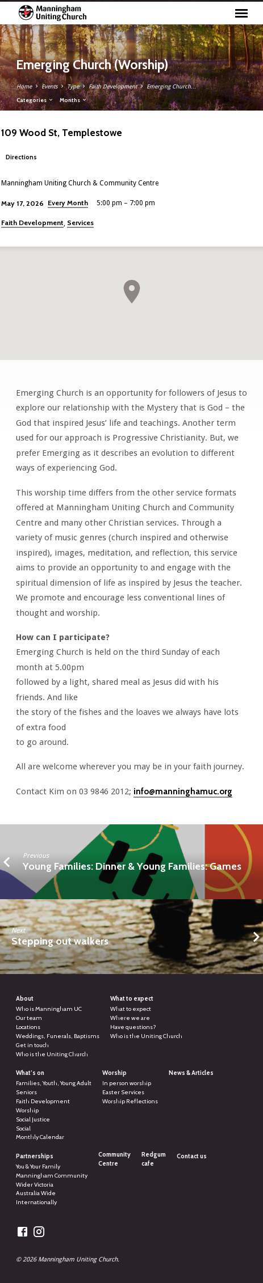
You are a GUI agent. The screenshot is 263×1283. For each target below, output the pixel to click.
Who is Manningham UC (49, 1009)
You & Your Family (38, 1166)
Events (49, 86)
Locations (28, 1027)
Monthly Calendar (40, 1137)
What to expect (131, 998)
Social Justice (33, 1119)
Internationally (36, 1202)
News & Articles (191, 1073)
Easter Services (123, 1092)
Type (73, 86)
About (25, 998)
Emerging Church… (172, 86)
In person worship (126, 1083)
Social (23, 1128)
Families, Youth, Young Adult (53, 1083)
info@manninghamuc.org (182, 791)
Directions (21, 157)
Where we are (130, 1018)
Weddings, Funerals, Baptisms (57, 1036)
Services (80, 222)
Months (73, 99)
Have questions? (133, 1027)
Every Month (68, 202)
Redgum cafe (153, 1159)
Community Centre (114, 1159)
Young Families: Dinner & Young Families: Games (132, 866)
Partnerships (34, 1156)
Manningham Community (51, 1175)
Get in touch (32, 1045)
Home (24, 86)
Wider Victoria (34, 1184)
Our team (29, 1018)
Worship (27, 1110)
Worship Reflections (130, 1101)
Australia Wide (36, 1193)
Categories (35, 99)
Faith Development (113, 86)
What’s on (30, 1073)
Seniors (26, 1092)
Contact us (192, 1156)
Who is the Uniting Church (52, 1054)
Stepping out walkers (59, 941)
